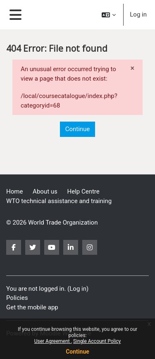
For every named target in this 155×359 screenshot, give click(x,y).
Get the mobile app (32, 307)
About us (45, 191)
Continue (77, 351)
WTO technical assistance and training (59, 201)
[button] (108, 14)
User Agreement (52, 341)
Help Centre (83, 191)
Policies (17, 298)
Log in (138, 14)
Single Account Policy (97, 341)
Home (14, 191)
